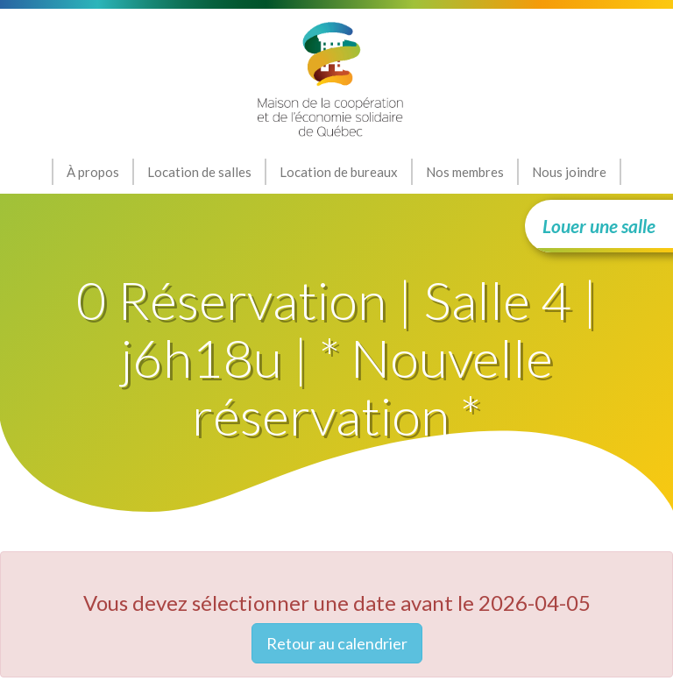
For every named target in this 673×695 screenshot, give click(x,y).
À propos (93, 172)
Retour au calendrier (336, 643)
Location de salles (199, 172)
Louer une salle (598, 226)
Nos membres (465, 172)
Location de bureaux (339, 172)
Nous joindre (569, 172)
